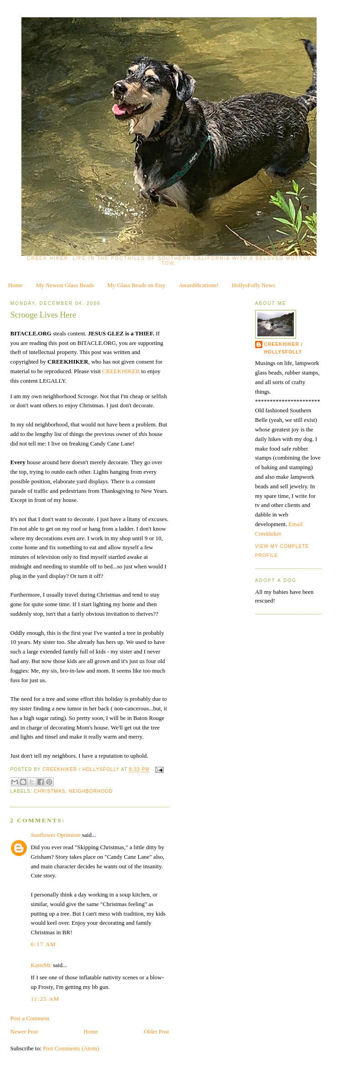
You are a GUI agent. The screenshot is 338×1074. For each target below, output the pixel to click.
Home (15, 285)
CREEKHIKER (67, 361)
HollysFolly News (253, 285)
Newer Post (24, 1031)
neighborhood (91, 791)
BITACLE (23, 333)
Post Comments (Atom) (71, 1048)
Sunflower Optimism (56, 834)
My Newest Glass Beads (65, 285)
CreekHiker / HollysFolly (81, 769)
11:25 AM (45, 998)
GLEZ (115, 333)
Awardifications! (199, 285)
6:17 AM (43, 944)
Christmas (50, 791)
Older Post (156, 1031)
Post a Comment (30, 1018)
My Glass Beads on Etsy (137, 285)
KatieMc (41, 965)
